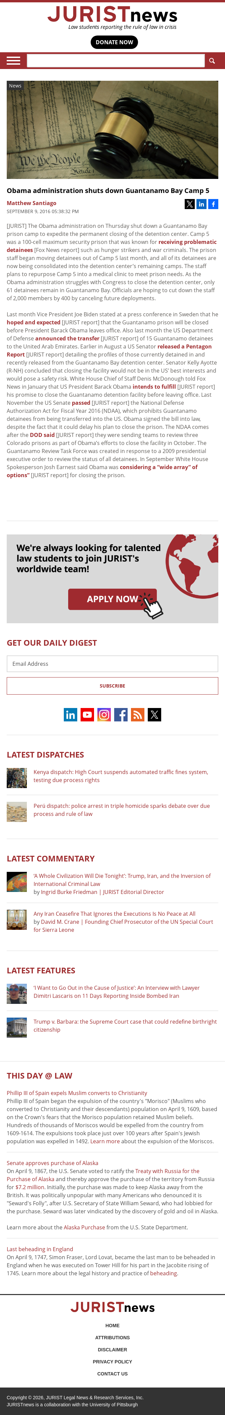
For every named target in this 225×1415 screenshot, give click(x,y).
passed (81, 402)
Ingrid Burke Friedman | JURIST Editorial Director (102, 892)
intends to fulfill (154, 386)
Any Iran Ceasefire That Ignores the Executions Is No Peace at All (114, 913)
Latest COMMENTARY (51, 858)
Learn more (105, 1141)
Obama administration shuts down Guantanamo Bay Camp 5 (108, 190)
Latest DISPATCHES (45, 754)
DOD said (42, 435)
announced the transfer (67, 338)
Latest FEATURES (41, 970)
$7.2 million (29, 1187)
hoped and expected (33, 322)
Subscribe (112, 686)
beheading (163, 1273)
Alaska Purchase (84, 1227)
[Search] (116, 60)
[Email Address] (112, 663)
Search (211, 60)
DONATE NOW (114, 42)
